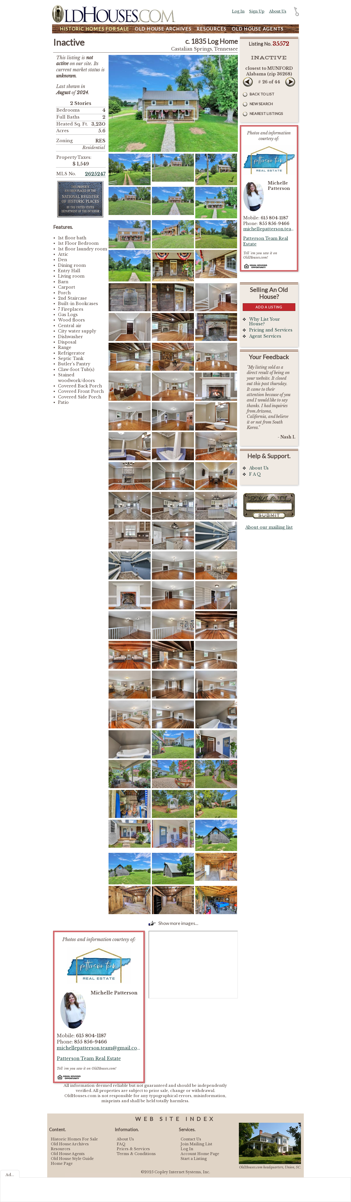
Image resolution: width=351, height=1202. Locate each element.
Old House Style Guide (72, 1158)
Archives (163, 29)
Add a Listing (269, 307)
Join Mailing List (196, 1144)
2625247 (95, 174)
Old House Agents (68, 1153)
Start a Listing (194, 1158)
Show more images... (178, 923)
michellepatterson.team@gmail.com (99, 1048)
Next (290, 82)
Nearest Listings (266, 113)
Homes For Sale (94, 29)
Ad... (10, 1174)
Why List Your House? (264, 321)
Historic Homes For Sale (74, 1139)
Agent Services (265, 336)
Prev (248, 82)
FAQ (121, 1144)
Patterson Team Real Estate (89, 1058)
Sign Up (256, 11)
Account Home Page (200, 1153)
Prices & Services (133, 1149)
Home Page (62, 1163)
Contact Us (191, 1139)
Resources (211, 29)
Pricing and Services (270, 330)
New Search (261, 104)
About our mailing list (269, 527)
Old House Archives (70, 1144)
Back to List (262, 94)
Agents (258, 29)
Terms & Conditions (136, 1153)
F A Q (255, 474)
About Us (277, 11)
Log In (238, 11)
